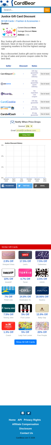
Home (12, 420)
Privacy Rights (32, 420)
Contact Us (26, 433)
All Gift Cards (7, 21)
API (20, 420)
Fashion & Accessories (27, 21)
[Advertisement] (25, 216)
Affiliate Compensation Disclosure (25, 426)
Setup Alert (26, 135)
